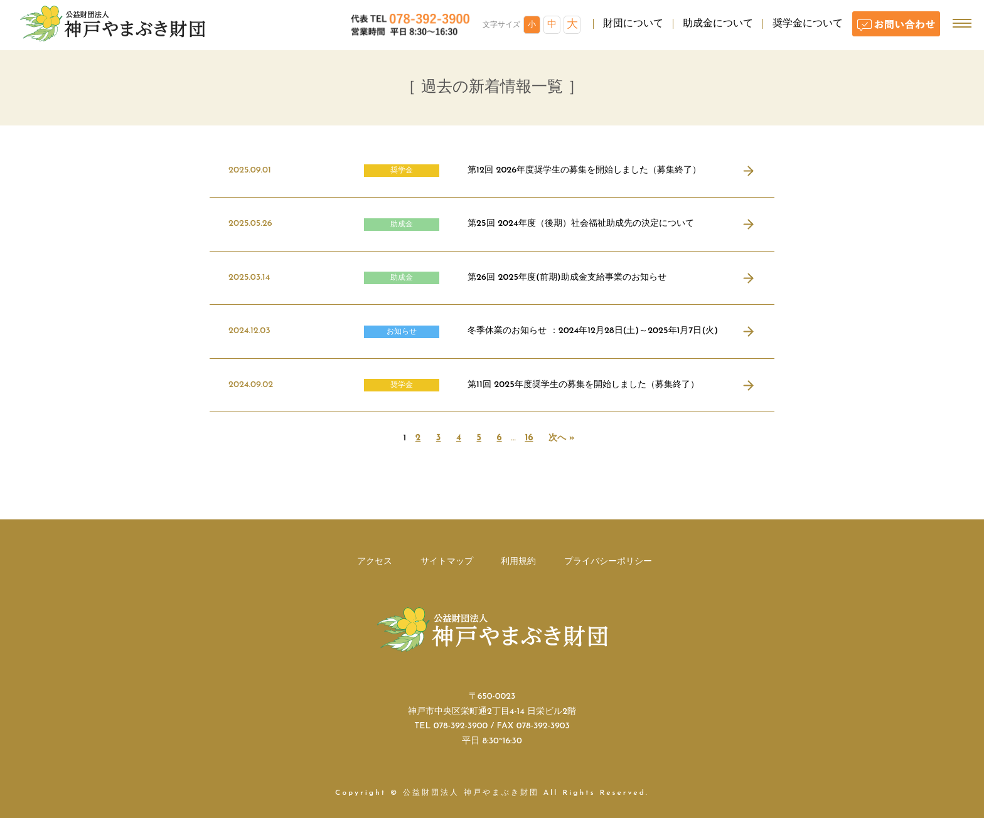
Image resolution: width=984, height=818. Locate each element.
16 (529, 438)
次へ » (561, 438)
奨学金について (808, 24)
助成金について (718, 24)
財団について (633, 24)
